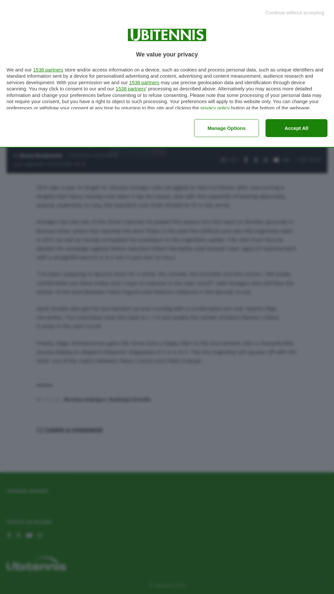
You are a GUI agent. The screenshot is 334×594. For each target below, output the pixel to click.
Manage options (226, 128)
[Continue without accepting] (294, 13)
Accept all (297, 128)
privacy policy (215, 108)
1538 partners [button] (48, 69)
